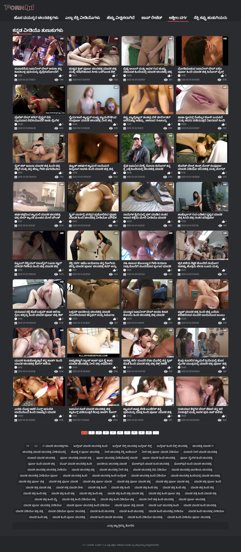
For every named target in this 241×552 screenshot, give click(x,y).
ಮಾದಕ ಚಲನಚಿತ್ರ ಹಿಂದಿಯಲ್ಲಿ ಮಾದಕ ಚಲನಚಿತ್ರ (195, 475)
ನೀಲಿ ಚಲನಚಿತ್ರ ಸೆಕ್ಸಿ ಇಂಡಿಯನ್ (120, 452)
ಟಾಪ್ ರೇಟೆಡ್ (151, 18)
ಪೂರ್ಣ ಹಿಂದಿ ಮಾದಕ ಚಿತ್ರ (41, 463)
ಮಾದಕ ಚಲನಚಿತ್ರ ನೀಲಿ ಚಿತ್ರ (113, 469)
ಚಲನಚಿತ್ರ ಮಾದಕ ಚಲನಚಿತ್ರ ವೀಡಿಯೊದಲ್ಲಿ (44, 452)
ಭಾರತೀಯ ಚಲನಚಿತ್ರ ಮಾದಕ (112, 463)
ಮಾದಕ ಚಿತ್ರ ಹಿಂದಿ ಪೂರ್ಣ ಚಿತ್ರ (164, 493)
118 (27, 446)
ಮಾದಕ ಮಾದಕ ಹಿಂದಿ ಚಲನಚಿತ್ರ (200, 505)
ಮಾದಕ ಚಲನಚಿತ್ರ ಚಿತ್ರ (83, 469)
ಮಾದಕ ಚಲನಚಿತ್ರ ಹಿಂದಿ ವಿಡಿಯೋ (148, 475)
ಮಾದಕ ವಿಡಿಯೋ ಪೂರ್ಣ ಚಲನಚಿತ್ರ (66, 511)
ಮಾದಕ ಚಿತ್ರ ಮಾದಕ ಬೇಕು (69, 487)
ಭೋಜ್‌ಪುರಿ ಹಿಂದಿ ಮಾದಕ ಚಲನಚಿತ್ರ (193, 463)
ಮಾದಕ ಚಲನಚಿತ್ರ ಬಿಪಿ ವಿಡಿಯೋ (150, 469)
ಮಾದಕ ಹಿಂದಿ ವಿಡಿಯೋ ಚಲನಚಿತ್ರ (145, 517)
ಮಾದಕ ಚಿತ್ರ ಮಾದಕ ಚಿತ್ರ (38, 487)
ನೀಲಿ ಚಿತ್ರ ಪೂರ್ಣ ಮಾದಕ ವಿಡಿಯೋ (160, 452)
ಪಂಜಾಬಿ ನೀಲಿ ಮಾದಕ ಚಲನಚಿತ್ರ (200, 452)
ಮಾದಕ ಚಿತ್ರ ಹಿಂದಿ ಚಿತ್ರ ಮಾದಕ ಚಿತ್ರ (125, 493)
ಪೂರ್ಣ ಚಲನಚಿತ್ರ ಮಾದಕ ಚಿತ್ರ (75, 458)
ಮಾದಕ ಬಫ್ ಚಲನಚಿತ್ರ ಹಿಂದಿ (164, 505)
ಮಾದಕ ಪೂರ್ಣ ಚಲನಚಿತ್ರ (192, 499)
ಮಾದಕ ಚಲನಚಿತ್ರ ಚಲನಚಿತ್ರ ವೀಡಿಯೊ (47, 469)
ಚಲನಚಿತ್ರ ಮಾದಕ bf (203, 446)
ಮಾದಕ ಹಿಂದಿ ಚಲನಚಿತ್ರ (102, 511)
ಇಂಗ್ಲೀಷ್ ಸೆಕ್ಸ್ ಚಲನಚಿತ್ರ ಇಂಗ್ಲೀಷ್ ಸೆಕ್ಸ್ (132, 446)
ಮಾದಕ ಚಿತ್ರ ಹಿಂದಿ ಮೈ (45, 499)
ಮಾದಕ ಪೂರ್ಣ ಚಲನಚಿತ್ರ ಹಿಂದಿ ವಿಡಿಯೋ (88, 505)
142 (36, 446)
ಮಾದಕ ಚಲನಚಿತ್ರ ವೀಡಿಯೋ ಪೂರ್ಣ (39, 475)
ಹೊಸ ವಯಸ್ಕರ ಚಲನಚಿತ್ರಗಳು (36, 18)
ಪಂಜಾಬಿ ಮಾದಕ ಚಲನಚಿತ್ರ (41, 458)
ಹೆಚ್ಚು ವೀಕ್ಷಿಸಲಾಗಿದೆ (120, 18)
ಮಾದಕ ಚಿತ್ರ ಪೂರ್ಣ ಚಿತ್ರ (31, 481)
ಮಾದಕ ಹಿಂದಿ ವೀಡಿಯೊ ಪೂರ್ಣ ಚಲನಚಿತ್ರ (189, 517)
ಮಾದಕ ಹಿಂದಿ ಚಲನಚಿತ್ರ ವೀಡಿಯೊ (166, 511)
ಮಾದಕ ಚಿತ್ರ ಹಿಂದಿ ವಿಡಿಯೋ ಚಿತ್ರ (79, 499)
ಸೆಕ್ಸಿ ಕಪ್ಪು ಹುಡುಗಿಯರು (210, 18)
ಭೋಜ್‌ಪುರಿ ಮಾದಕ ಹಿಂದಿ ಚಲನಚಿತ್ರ (150, 463)
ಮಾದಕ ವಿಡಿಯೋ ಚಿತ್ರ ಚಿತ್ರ (29, 511)
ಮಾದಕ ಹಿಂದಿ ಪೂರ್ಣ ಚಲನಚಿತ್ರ (68, 517)
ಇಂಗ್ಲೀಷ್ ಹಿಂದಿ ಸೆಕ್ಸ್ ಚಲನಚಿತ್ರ (172, 446)
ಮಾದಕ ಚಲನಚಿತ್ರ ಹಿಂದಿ (75, 475)
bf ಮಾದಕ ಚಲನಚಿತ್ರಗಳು (55, 446)
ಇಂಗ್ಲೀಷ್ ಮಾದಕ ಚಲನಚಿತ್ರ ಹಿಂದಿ (90, 446)
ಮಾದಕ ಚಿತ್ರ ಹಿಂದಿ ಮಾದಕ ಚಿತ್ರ (200, 493)
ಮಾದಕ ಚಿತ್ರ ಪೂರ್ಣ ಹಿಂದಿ (207, 481)
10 (149, 432)
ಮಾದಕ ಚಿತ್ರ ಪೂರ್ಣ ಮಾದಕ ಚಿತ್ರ (134, 481)
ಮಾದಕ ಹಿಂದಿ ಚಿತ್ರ (38, 517)
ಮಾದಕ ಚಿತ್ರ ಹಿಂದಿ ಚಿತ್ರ (146, 487)
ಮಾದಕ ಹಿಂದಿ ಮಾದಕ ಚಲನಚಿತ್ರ (106, 517)
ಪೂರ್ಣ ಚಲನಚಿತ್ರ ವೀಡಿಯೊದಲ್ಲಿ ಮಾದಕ (117, 458)
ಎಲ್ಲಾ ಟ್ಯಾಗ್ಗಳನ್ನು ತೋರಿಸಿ (120, 526)
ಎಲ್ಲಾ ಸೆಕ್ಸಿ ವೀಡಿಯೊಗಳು (82, 18)
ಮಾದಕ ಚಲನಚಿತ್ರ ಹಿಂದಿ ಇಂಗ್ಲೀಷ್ (109, 475)
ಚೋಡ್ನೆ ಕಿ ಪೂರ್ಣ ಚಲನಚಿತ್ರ (85, 452)
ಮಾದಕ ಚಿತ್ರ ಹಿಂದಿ (97, 487)
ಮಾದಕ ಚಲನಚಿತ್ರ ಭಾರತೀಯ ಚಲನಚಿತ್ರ (192, 469)
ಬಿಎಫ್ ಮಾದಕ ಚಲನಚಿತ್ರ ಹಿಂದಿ (76, 463)
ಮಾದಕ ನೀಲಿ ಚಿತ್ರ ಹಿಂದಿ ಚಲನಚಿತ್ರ (156, 499)
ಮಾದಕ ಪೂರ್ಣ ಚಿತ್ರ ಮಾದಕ (129, 505)
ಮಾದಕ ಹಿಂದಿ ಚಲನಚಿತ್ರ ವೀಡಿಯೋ (206, 511)
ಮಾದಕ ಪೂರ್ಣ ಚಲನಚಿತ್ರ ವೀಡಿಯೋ (43, 505)
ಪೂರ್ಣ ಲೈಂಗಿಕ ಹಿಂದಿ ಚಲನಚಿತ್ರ (196, 458)
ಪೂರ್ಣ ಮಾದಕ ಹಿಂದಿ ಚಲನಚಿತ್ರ (158, 458)
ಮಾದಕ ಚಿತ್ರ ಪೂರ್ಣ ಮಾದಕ (63, 481)
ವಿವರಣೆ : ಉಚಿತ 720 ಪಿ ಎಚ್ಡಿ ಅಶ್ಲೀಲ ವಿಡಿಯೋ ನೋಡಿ (109, 545)
